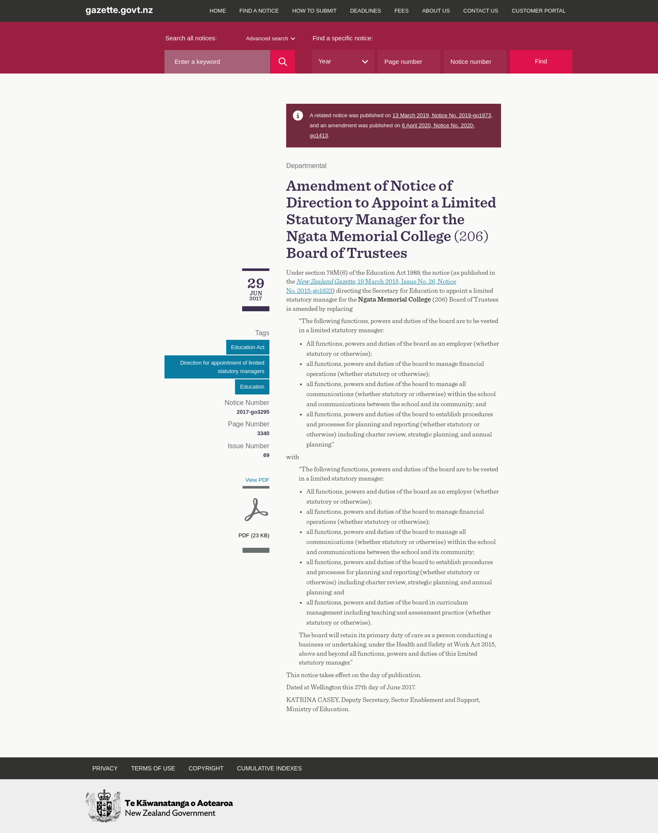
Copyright (205, 768)
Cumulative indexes (269, 768)
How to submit (314, 11)
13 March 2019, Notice (441, 115)
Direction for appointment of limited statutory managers (222, 367)
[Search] (283, 62)
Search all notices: (191, 38)
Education (252, 387)
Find (541, 61)
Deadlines (365, 11)
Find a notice (259, 11)
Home (218, 11)
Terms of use (153, 768)
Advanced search (270, 38)
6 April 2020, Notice (426, 125)
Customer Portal (539, 11)
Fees (401, 11)
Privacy (105, 768)
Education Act (248, 347)
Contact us (480, 11)
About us (436, 11)
